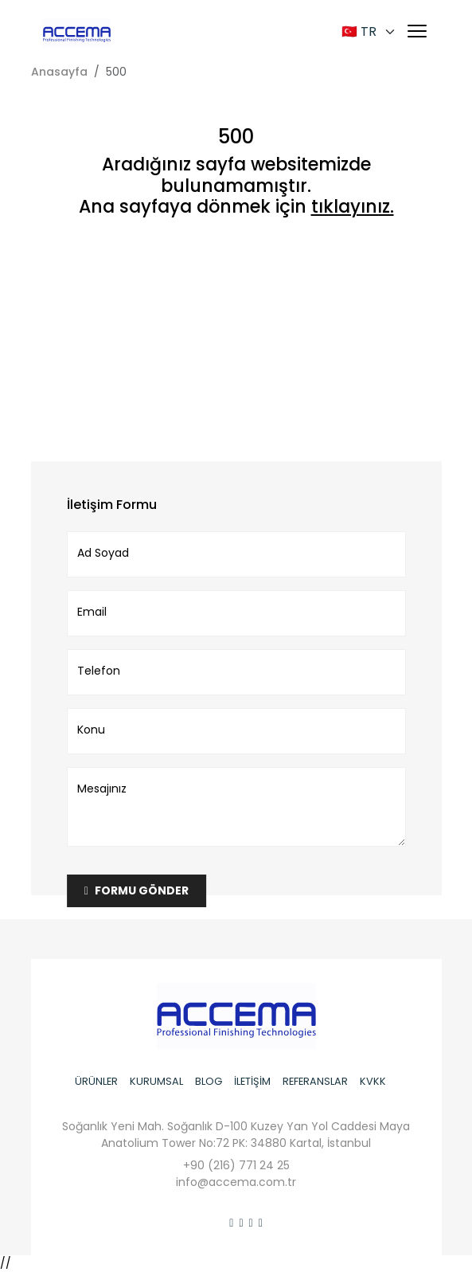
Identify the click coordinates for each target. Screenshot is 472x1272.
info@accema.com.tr (236, 1182)
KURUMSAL (156, 1081)
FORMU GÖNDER (136, 890)
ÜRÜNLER (96, 1081)
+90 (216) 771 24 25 (236, 1165)
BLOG (208, 1081)
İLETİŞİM (252, 1081)
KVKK (373, 1081)
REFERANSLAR (315, 1081)
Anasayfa (59, 72)
